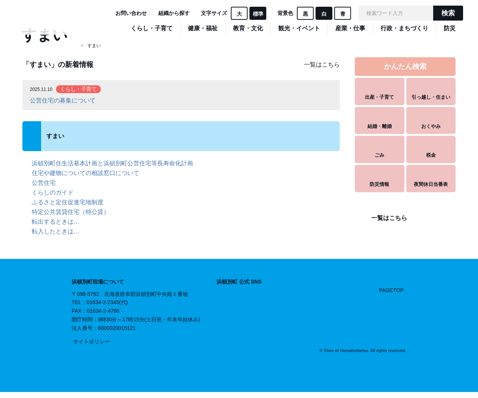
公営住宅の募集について (63, 100)
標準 (258, 14)
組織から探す (174, 13)
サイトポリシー (91, 342)
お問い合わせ (131, 13)
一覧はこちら (322, 64)
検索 (448, 13)
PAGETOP (391, 290)
